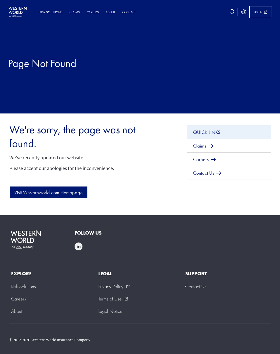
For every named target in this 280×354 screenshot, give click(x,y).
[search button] (232, 12)
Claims (74, 12)
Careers (93, 12)
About (110, 12)
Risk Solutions (51, 12)
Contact (129, 12)
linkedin (78, 246)
